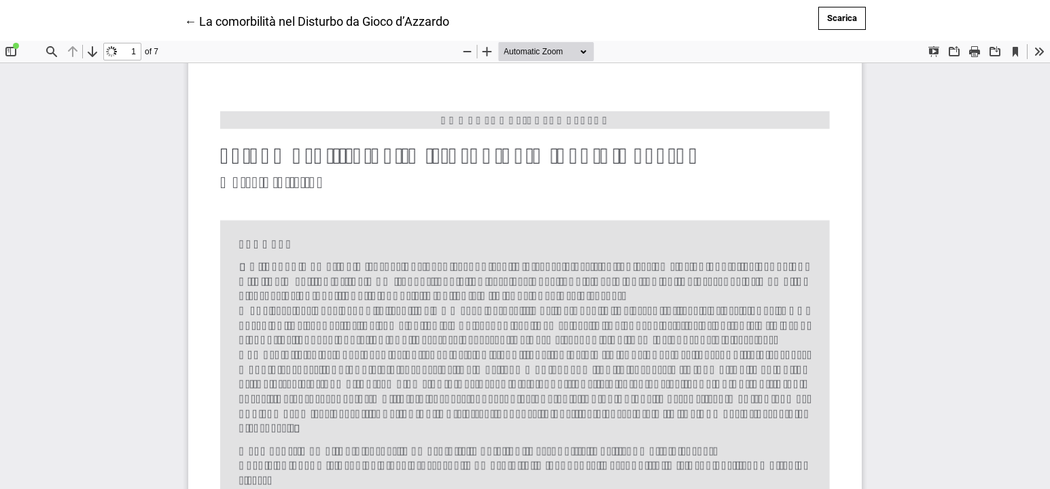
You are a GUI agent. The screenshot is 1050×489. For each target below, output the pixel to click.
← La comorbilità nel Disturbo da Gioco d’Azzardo (316, 20)
